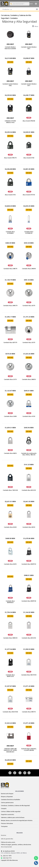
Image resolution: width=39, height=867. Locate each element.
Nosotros (3, 835)
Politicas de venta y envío (8, 842)
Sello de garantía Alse (7, 839)
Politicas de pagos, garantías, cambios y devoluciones (16, 844)
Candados (14, 18)
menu (37, 9)
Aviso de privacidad (6, 847)
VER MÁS (10, 62)
